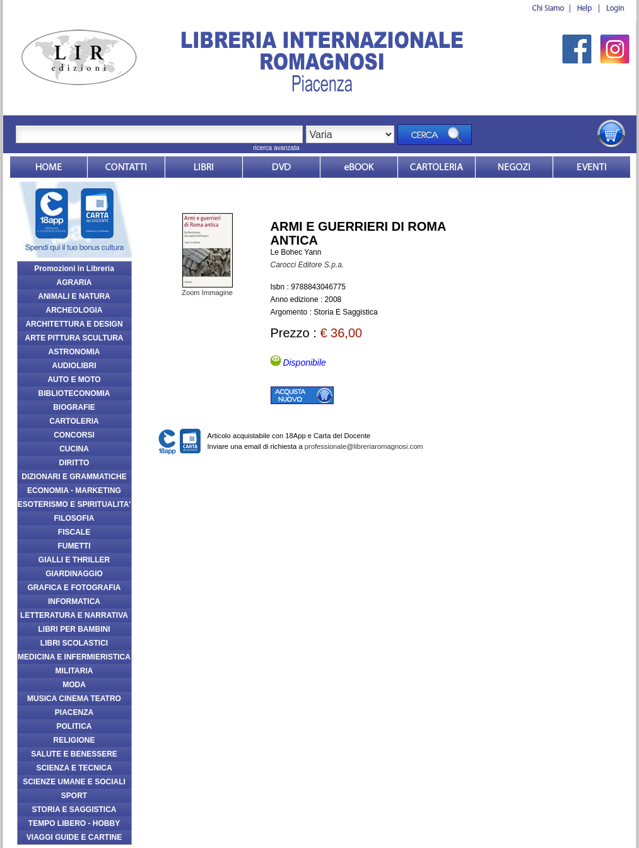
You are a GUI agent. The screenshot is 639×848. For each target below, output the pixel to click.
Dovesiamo (514, 167)
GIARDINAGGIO (74, 573)
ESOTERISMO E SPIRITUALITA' (74, 504)
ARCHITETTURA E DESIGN (73, 324)
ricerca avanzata (276, 147)
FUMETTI (74, 546)
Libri (203, 167)
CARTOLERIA (73, 421)
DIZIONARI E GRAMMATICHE (73, 476)
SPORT (74, 795)
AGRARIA (74, 282)
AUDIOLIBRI (74, 365)
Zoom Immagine (207, 288)
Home (48, 167)
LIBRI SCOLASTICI (74, 643)
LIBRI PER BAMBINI (74, 629)
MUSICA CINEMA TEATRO (74, 698)
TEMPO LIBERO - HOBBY (74, 823)
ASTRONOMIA (74, 351)
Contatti (126, 167)
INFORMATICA (74, 601)
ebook (358, 167)
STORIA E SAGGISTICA (74, 809)
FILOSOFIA (74, 518)
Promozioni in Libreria (74, 268)
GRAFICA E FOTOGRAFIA (74, 587)
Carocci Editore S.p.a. (307, 264)
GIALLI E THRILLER (74, 559)
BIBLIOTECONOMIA (74, 393)
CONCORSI (74, 435)
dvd (281, 167)
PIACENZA (74, 712)
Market (436, 167)
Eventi (591, 167)
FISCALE (74, 532)
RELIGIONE (74, 740)
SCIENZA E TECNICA (74, 768)
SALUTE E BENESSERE (74, 754)
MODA (74, 684)
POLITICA (74, 726)
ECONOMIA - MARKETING (74, 490)
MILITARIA (74, 670)
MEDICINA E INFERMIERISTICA (74, 657)
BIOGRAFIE (74, 407)
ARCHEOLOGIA (74, 310)
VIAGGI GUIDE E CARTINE (74, 837)
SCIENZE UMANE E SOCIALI (74, 781)
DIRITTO (74, 462)
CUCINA (74, 448)
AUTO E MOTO (73, 379)
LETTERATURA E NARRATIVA (74, 615)
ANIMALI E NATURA (74, 296)
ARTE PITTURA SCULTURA (74, 338)
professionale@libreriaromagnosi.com (364, 446)
